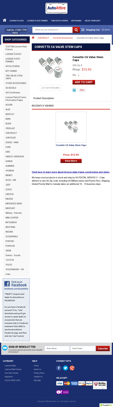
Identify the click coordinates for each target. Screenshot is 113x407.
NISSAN (9, 232)
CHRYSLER (11, 138)
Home (36, 366)
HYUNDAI (10, 170)
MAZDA (9, 199)
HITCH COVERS (13, 66)
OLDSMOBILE (12, 236)
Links (8, 274)
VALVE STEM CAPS (92, 20)
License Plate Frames (37, 20)
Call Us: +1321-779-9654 (17, 31)
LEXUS (9, 189)
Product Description (43, 98)
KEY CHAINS (11, 71)
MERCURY (10, 208)
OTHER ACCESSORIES (16, 83)
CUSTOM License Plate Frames (16, 48)
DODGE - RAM (12, 142)
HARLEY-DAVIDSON (15, 156)
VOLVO (9, 265)
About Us (37, 369)
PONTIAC (10, 241)
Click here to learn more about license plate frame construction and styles (70, 172)
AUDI (8, 109)
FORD (8, 147)
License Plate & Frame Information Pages (16, 98)
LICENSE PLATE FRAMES (13, 60)
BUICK (8, 123)
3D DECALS (11, 88)
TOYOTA (10, 260)
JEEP (8, 185)
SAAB (8, 250)
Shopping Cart (93, 29)
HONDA (9, 161)
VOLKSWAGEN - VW (15, 269)
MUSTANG (10, 227)
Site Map (37, 380)
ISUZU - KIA (11, 180)
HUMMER (10, 166)
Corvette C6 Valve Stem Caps (71, 145)
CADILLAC (10, 128)
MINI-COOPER (12, 218)
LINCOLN (10, 194)
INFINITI (9, 175)
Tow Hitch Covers (59, 20)
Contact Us (38, 377)
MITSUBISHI (11, 222)
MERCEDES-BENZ (14, 203)
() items (106, 30)
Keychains (76, 20)
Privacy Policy (39, 373)
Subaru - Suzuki (13, 255)
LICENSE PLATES (13, 54)
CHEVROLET (11, 133)
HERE (20, 326)
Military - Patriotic (14, 213)
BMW (8, 119)
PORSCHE (10, 246)
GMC (8, 152)
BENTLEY (10, 114)
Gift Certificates (13, 92)
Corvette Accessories (63, 38)
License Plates (16, 20)
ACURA (9, 105)
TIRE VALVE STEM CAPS (14, 77)
